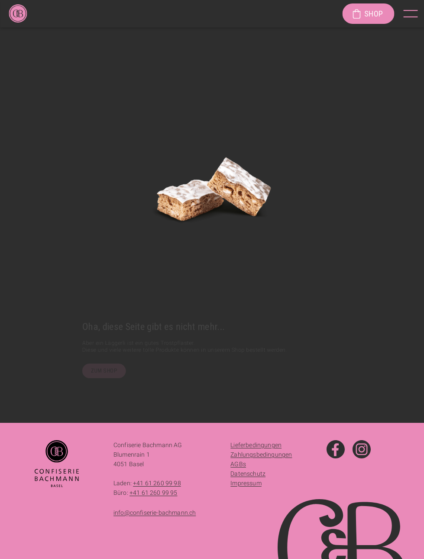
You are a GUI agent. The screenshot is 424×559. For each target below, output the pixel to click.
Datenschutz (247, 473)
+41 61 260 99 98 (157, 483)
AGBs (238, 464)
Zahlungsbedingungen (261, 454)
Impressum (245, 483)
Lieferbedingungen (256, 444)
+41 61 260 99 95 (153, 492)
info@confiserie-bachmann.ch (154, 512)
